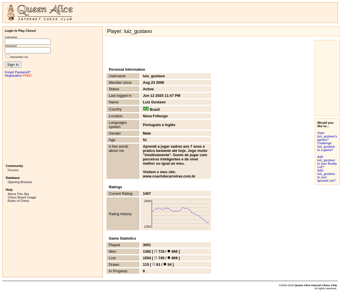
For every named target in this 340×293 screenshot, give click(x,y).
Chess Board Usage (22, 197)
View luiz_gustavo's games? (327, 136)
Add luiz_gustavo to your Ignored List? (326, 175)
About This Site (18, 194)
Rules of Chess (18, 200)
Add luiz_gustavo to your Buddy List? (327, 162)
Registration (13, 75)
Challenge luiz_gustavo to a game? (326, 146)
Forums (13, 170)
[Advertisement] (52, 120)
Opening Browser (20, 182)
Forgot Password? (18, 72)
